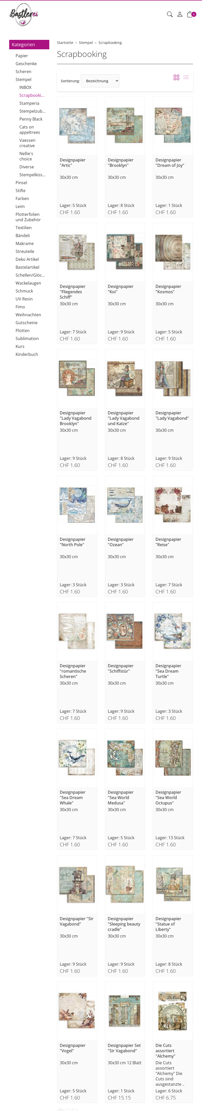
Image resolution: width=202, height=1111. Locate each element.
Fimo (20, 307)
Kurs (20, 346)
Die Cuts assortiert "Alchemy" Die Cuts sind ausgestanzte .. (170, 1073)
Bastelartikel (27, 267)
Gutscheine (27, 322)
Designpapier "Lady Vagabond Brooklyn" (75, 418)
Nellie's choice (26, 156)
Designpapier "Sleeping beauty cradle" (124, 924)
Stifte (21, 190)
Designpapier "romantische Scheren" (73, 671)
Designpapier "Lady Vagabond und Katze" (123, 418)
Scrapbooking (82, 53)
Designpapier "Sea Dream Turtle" (168, 671)
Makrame (25, 243)
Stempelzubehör (33, 111)
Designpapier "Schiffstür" (121, 668)
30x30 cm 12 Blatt (124, 1063)
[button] (170, 14)
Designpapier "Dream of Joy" (170, 162)
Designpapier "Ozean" (121, 542)
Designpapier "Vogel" (73, 1048)
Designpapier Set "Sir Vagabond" (124, 1048)
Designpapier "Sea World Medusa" (121, 798)
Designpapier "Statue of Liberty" (168, 924)
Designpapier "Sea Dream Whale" (73, 798)
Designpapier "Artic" (73, 162)
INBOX (25, 87)
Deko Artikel (27, 259)
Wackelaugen (28, 283)
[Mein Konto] (179, 14)
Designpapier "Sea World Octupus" (168, 798)
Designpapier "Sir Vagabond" (76, 921)
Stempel (23, 79)
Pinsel (21, 182)
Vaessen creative (27, 142)
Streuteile (25, 251)
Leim (20, 206)
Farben (22, 198)
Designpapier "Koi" (121, 289)
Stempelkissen (33, 175)
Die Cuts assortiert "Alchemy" (165, 1051)
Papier (22, 56)
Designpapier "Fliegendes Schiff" (73, 292)
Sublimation (27, 338)
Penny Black (30, 119)
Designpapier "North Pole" (73, 542)
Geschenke (26, 63)
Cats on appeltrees (29, 129)
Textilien (24, 227)
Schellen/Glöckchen (31, 275)
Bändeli (23, 235)
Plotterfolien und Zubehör (28, 217)
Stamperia (29, 103)
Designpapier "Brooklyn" (121, 162)
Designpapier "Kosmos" (168, 289)
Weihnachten (28, 315)
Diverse (26, 167)
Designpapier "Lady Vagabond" (172, 415)
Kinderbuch (27, 354)
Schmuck (24, 291)
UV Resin (24, 299)
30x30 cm (69, 177)
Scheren (23, 71)
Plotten (23, 330)
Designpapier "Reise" (168, 542)
